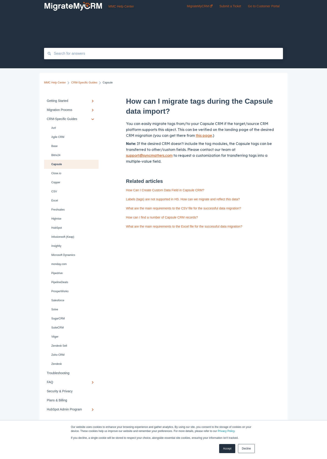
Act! (53, 128)
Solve (54, 309)
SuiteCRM (57, 327)
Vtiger (54, 336)
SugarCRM (58, 318)
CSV (54, 191)
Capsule (56, 164)
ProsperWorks (60, 291)
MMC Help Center (121, 6)
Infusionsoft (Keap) (62, 236)
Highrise (56, 218)
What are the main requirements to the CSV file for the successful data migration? (183, 208)
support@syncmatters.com (149, 155)
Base (54, 146)
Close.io (56, 173)
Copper (55, 182)
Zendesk (56, 364)
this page (204, 135)
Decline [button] (246, 448)
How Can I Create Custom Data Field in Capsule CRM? (165, 190)
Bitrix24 (55, 155)
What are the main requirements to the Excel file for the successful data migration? (184, 226)
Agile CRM (57, 137)
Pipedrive (57, 273)
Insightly (56, 246)
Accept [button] (227, 448)
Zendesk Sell (59, 345)
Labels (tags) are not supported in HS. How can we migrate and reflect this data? (183, 199)
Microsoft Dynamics (63, 255)
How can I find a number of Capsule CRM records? (162, 217)
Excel (54, 200)
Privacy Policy (226, 431)
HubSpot (56, 227)
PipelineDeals (59, 282)
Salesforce (57, 300)
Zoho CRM (57, 354)
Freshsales (58, 209)
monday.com (59, 264)
